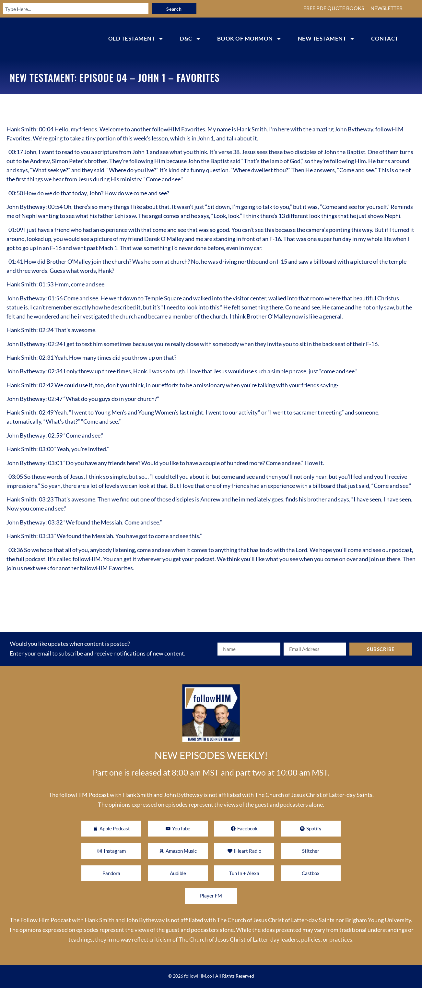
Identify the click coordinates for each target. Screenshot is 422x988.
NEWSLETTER (386, 8)
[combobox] (70, 8)
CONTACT (384, 38)
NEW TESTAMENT (326, 39)
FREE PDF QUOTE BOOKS (333, 8)
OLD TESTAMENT (136, 39)
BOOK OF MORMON (249, 39)
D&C (190, 39)
